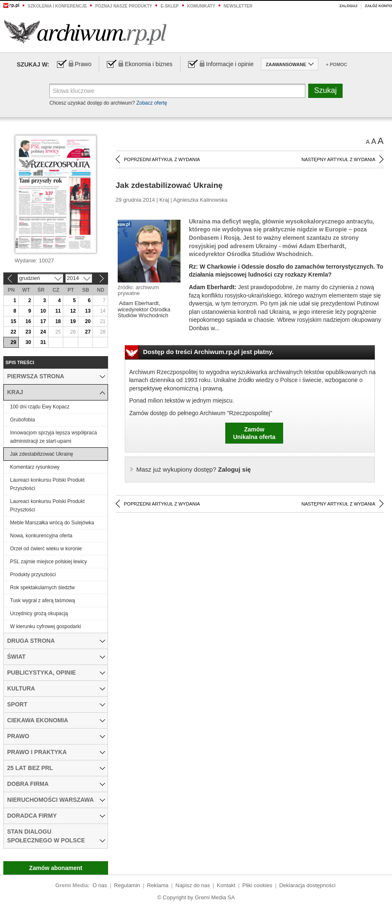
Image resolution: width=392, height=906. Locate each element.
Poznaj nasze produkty (123, 6)
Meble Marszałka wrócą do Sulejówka (52, 523)
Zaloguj (348, 6)
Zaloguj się (194, 469)
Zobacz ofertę (151, 103)
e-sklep (169, 6)
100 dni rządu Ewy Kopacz (40, 407)
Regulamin (127, 885)
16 (28, 321)
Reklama (157, 885)
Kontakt (226, 885)
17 (43, 321)
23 (28, 332)
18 (58, 321)
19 (72, 321)
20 (87, 321)
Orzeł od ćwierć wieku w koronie (46, 549)
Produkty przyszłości (33, 574)
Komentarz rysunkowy (34, 467)
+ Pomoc (336, 64)
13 (87, 311)
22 (13, 332)
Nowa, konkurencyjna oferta (41, 536)
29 (13, 342)
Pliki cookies (257, 885)
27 (87, 332)
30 (28, 342)
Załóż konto (378, 6)
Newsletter (238, 6)
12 (72, 311)
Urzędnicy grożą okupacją (39, 613)
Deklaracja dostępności (307, 885)
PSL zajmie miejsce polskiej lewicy (48, 562)
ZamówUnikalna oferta (254, 433)
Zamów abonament (56, 868)
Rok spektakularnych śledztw (42, 587)
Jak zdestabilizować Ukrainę (41, 454)
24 (43, 332)
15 (13, 321)
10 (43, 311)
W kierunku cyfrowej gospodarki (45, 626)
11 (58, 311)
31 (43, 342)
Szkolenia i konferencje (57, 6)
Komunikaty (201, 6)
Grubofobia (22, 420)
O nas (100, 885)
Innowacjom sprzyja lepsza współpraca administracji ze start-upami (53, 437)
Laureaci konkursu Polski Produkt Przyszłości (47, 484)
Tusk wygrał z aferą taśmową (42, 600)
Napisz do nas (192, 885)
